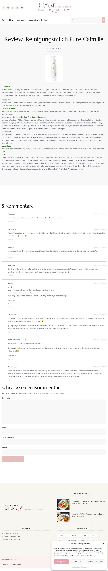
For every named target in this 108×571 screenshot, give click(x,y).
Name (4, 430)
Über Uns (20, 20)
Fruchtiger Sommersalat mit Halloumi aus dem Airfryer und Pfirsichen (89, 505)
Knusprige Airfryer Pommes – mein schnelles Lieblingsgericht (88, 517)
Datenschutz (76, 567)
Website (4, 450)
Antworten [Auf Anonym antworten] (10, 380)
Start (3, 20)
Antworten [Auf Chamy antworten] (10, 239)
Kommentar (6, 398)
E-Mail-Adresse (8, 440)
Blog (11, 20)
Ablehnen (77, 562)
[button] (104, 544)
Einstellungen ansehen (96, 562)
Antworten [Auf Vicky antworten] (10, 276)
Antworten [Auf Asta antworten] (10, 221)
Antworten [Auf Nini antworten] (10, 258)
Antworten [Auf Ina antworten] (10, 307)
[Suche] (103, 20)
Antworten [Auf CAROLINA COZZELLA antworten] (10, 359)
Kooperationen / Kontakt (37, 20)
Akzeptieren (61, 562)
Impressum (84, 567)
